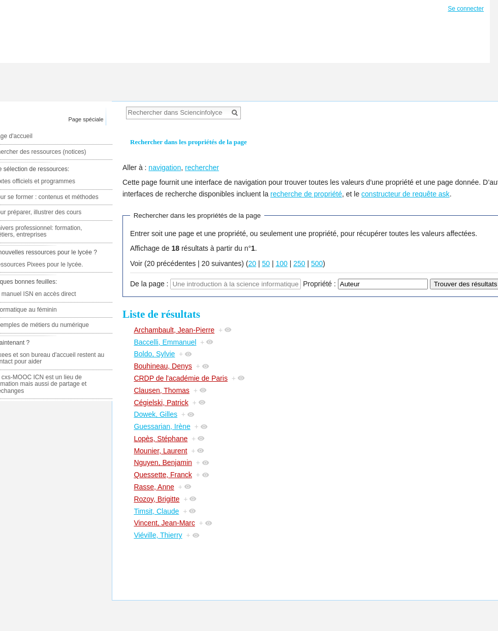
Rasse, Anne (154, 487)
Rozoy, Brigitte (156, 499)
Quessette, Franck (163, 475)
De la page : (149, 284)
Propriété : (319, 284)
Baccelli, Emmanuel (165, 342)
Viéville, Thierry (158, 535)
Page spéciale (86, 119)
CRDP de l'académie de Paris (181, 378)
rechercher (202, 167)
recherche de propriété (306, 194)
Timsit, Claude (156, 511)
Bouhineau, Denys (163, 366)
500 (317, 263)
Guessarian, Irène (162, 426)
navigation (164, 167)
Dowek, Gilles (155, 414)
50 (266, 263)
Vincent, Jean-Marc (164, 523)
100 (281, 263)
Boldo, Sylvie (154, 354)
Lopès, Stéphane (161, 439)
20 (252, 263)
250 (299, 263)
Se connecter (466, 8)
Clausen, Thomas (161, 390)
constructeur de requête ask (405, 194)
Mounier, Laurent (160, 451)
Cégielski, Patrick (161, 402)
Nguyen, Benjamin (163, 462)
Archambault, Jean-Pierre (174, 330)
